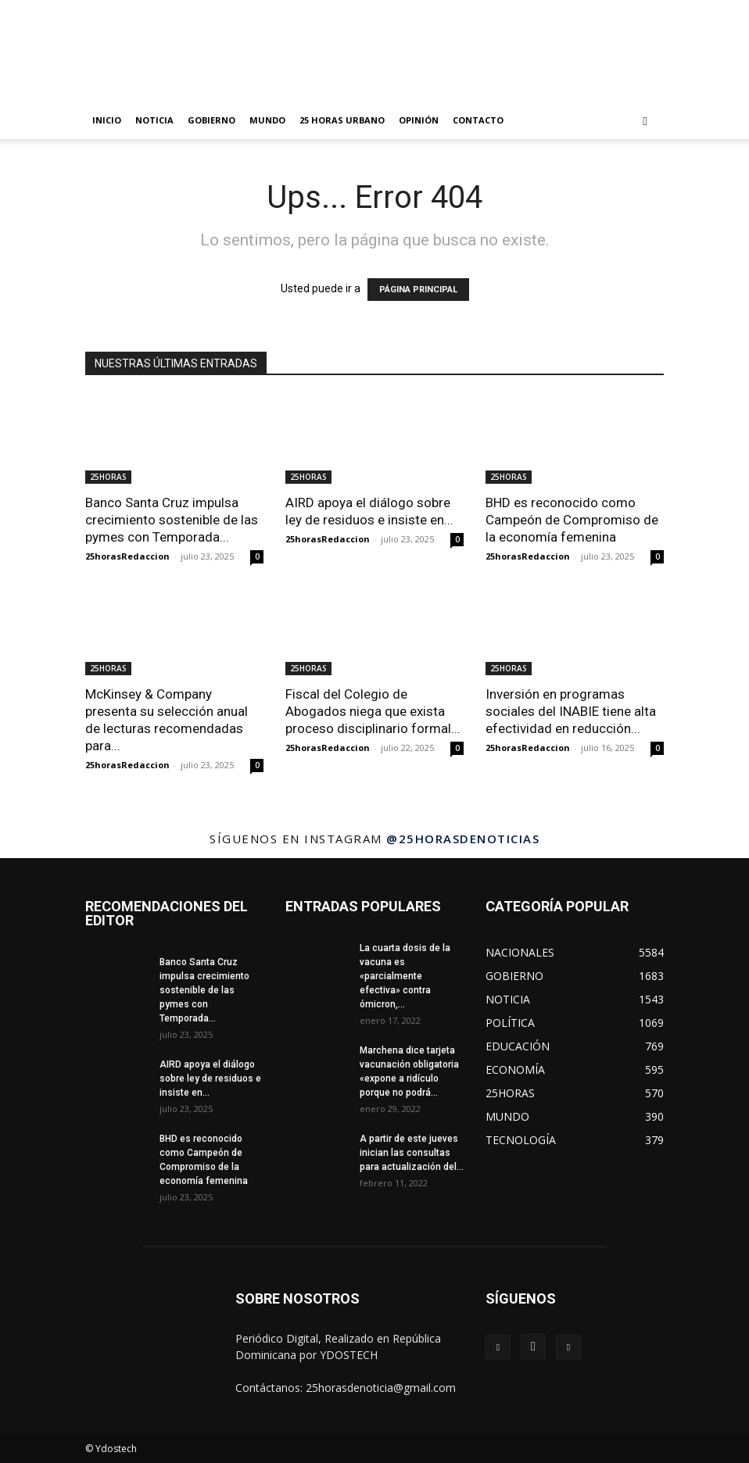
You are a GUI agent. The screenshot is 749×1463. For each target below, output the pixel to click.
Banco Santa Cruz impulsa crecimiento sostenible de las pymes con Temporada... (171, 520)
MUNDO (267, 120)
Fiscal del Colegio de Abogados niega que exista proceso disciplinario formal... (373, 711)
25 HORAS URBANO (342, 120)
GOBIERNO (211, 120)
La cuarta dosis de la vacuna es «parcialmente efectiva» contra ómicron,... (405, 976)
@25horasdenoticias (462, 838)
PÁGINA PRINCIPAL (418, 289)
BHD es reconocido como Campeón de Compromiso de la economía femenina (572, 520)
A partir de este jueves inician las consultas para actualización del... (412, 1152)
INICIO (106, 120)
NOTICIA (154, 120)
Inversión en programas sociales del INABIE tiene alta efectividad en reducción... (571, 711)
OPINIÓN (419, 120)
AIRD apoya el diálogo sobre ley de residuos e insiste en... (210, 1078)
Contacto (478, 120)
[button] (645, 120)
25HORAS (108, 476)
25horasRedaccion (127, 556)
